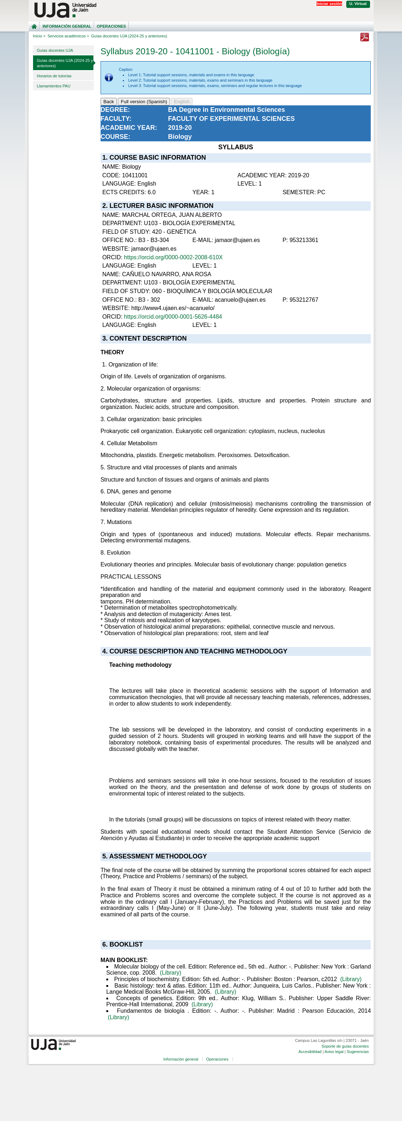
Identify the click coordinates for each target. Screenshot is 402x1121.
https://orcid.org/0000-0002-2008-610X (173, 257)
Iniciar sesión (329, 3)
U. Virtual (358, 3)
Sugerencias (358, 1051)
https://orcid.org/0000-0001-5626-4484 (173, 317)
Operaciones (111, 26)
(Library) (170, 973)
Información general (66, 26)
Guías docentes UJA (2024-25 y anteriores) (65, 63)
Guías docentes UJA (55, 50)
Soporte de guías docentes (345, 1046)
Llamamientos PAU (53, 86)
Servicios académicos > (68, 36)
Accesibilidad (310, 1051)
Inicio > (39, 36)
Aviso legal (333, 1051)
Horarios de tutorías (54, 76)
